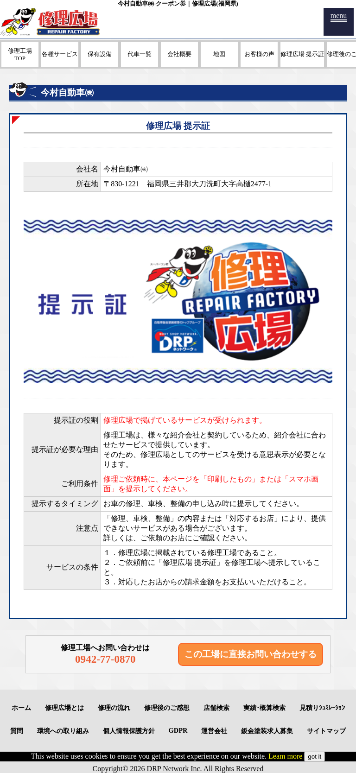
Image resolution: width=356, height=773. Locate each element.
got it (314, 756)
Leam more (285, 756)
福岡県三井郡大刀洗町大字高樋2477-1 (209, 184)
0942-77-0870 (105, 659)
